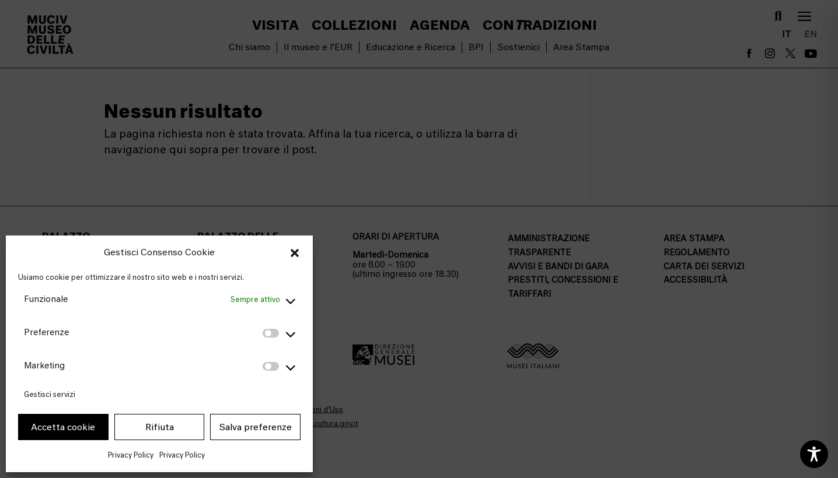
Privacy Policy (130, 455)
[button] (295, 253)
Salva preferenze (255, 427)
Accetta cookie (63, 427)
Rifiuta (159, 427)
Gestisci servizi (49, 394)
